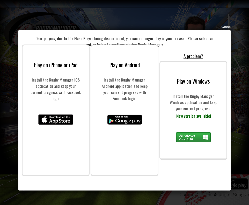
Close (226, 27)
